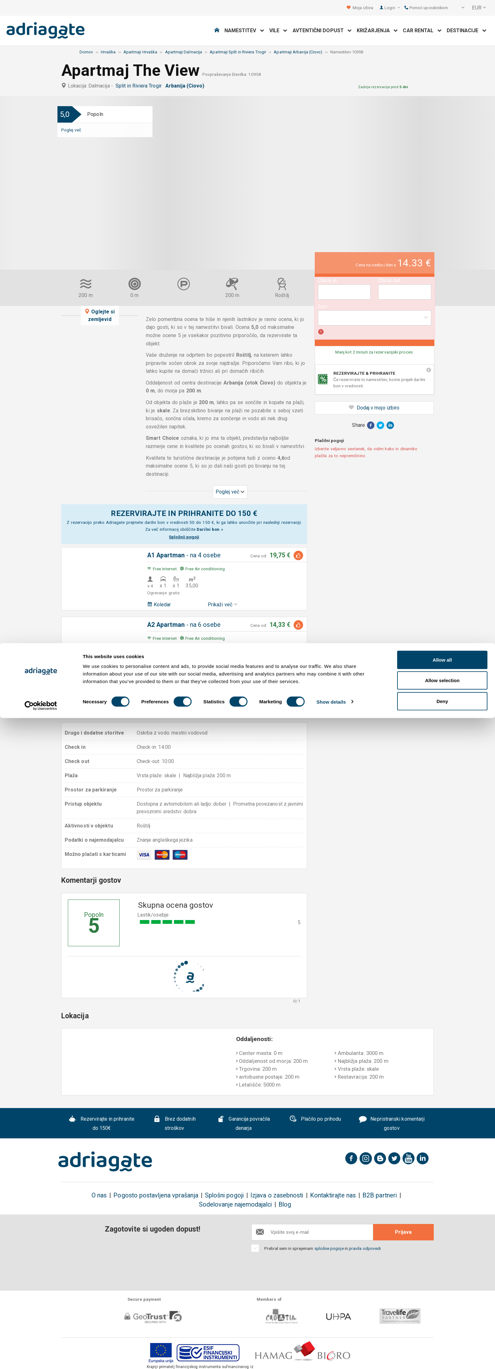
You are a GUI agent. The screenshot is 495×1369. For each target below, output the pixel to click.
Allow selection (442, 1331)
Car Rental (422, 30)
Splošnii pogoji (184, 536)
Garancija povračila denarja (243, 1123)
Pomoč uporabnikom (426, 7)
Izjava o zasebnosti (276, 1195)
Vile (278, 30)
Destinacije (466, 30)
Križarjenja (377, 30)
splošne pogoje (329, 1248)
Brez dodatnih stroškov (174, 1123)
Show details (331, 1352)
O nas (99, 1195)
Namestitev (244, 30)
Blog (284, 1204)
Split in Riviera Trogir (140, 86)
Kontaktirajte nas (333, 1195)
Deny (442, 1352)
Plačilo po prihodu (315, 1120)
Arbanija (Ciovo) (186, 86)
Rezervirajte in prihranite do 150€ (101, 1123)
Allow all (442, 1310)
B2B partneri (379, 1195)
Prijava (403, 1232)
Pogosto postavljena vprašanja (155, 1195)
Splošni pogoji (224, 1195)
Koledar (159, 605)
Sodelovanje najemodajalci (235, 1204)
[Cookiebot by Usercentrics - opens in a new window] (41, 1356)
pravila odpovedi (365, 1248)
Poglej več (71, 129)
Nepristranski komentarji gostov (392, 1123)
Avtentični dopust (322, 30)
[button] (458, 8)
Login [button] (392, 7)
